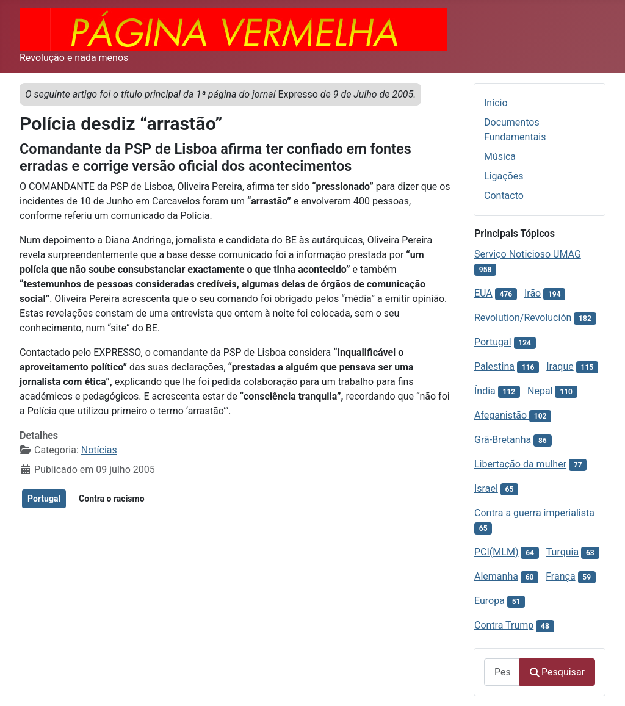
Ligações (503, 176)
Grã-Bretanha (502, 439)
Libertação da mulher (520, 464)
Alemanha (496, 576)
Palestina (494, 366)
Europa (489, 601)
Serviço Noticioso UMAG (527, 254)
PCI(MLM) (496, 552)
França (560, 576)
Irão (532, 293)
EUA (483, 293)
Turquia (562, 552)
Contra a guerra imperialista (534, 513)
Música (500, 156)
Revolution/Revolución (522, 317)
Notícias (99, 450)
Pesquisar (557, 672)
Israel (486, 488)
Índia (485, 391)
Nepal (539, 391)
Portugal (43, 498)
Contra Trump (503, 625)
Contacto (504, 195)
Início (496, 103)
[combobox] (502, 672)
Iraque (560, 366)
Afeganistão (501, 415)
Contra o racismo (112, 498)
